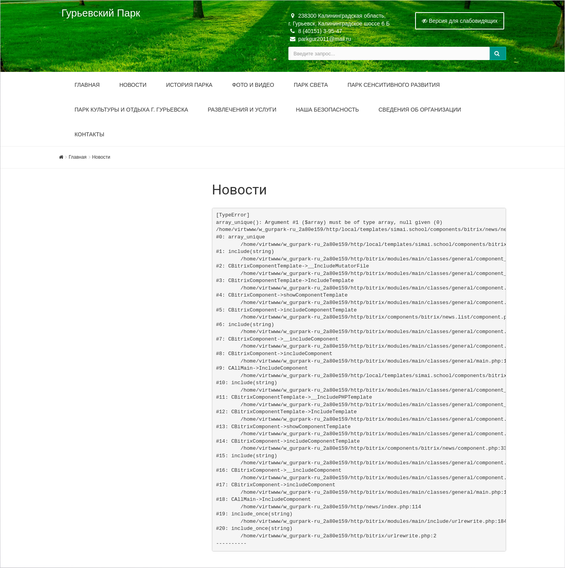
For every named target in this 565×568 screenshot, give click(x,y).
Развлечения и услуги (242, 109)
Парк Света (311, 85)
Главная (87, 85)
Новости (132, 85)
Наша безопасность (327, 109)
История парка (189, 85)
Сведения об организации (420, 109)
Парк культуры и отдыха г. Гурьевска (131, 109)
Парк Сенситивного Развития (394, 85)
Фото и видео (253, 85)
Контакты (89, 134)
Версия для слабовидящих (460, 21)
